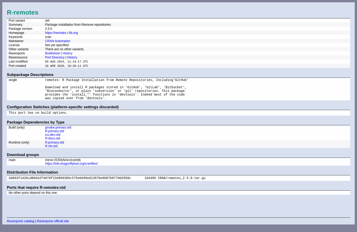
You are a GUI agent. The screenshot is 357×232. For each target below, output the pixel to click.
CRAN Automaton (57, 41)
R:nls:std (51, 150)
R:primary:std (54, 135)
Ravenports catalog (20, 226)
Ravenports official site (53, 226)
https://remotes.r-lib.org (61, 33)
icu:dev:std (52, 139)
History (68, 53)
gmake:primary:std (58, 132)
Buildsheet (52, 53)
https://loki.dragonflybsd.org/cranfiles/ (71, 168)
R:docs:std (52, 143)
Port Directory (55, 57)
